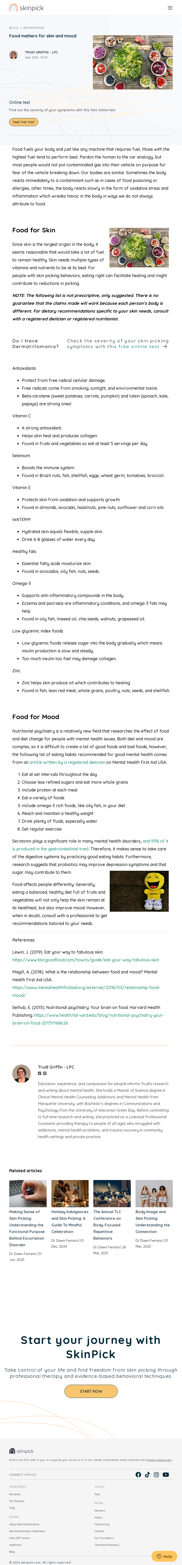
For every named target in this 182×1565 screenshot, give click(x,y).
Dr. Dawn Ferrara (22, 1254)
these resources (158, 1460)
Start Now (91, 1391)
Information (33, 28)
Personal (14, 1494)
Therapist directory (107, 1545)
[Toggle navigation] (170, 7)
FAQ (12, 1508)
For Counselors (104, 1538)
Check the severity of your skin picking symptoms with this (118, 343)
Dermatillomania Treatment (27, 1531)
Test (97, 1494)
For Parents (16, 1501)
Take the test (24, 122)
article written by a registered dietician (67, 762)
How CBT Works (19, 1538)
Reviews (100, 1510)
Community (102, 1524)
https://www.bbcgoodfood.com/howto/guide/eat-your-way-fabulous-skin (85, 960)
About (98, 1517)
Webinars (15, 1545)
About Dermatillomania (24, 1524)
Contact (99, 1531)
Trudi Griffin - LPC (41, 52)
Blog (13, 28)
